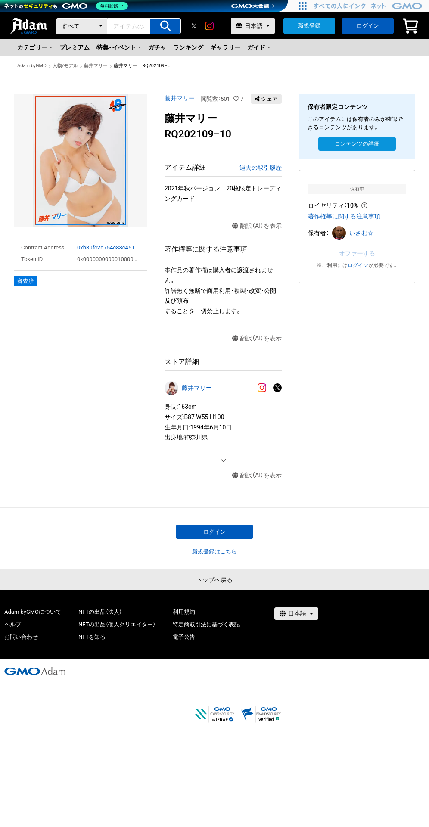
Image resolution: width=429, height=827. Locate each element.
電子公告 (184, 637)
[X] (194, 26)
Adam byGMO (32, 65)
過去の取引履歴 (260, 167)
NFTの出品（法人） (100, 612)
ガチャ (157, 47)
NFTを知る (92, 637)
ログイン (368, 25)
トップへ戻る (214, 579)
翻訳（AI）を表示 (257, 225)
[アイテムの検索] (165, 26)
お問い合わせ (21, 637)
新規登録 (309, 25)
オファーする (357, 253)
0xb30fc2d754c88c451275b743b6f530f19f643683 (108, 247)
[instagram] (209, 26)
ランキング (188, 47)
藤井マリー (96, 65)
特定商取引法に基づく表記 (206, 624)
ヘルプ (12, 624)
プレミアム (74, 47)
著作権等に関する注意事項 (344, 216)
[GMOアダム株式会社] (34, 671)
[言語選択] (253, 26)
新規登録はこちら (214, 551)
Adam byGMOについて (32, 612)
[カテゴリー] (82, 26)
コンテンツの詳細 (357, 143)
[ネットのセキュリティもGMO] (66, 6)
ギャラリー (225, 47)
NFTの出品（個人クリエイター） (116, 624)
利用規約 (184, 612)
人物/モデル (65, 65)
